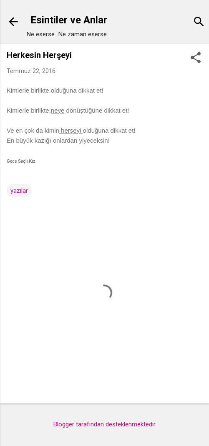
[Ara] (199, 22)
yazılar (19, 190)
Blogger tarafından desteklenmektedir (104, 424)
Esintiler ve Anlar (68, 20)
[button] (195, 58)
